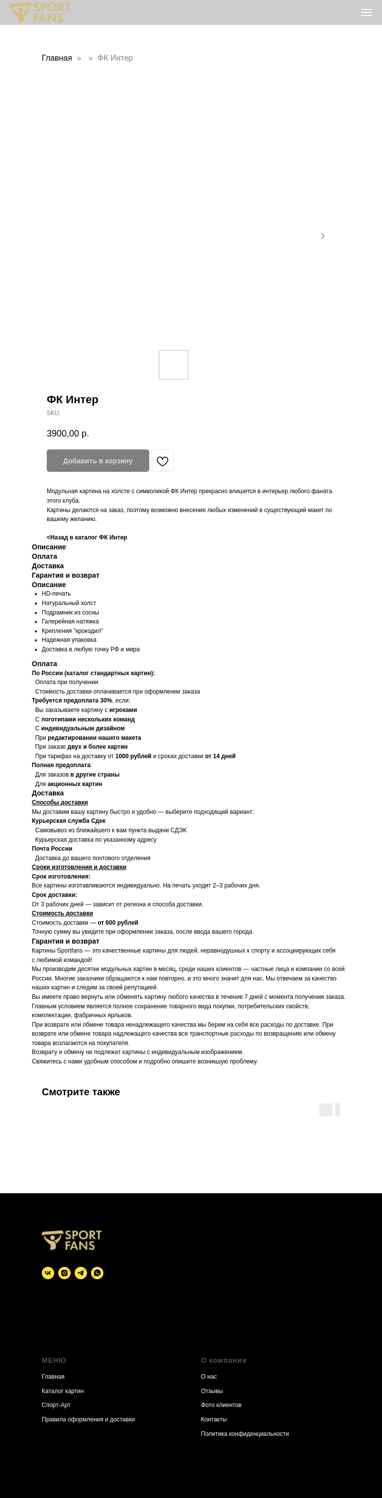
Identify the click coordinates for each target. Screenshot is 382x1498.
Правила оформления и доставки (88, 1419)
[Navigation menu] (366, 12)
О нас (209, 1376)
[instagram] (64, 1273)
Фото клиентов (221, 1405)
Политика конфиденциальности (245, 1433)
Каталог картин (63, 1391)
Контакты (214, 1419)
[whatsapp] (97, 1273)
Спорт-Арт (56, 1405)
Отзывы (212, 1391)
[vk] (48, 1273)
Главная (57, 58)
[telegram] (81, 1273)
